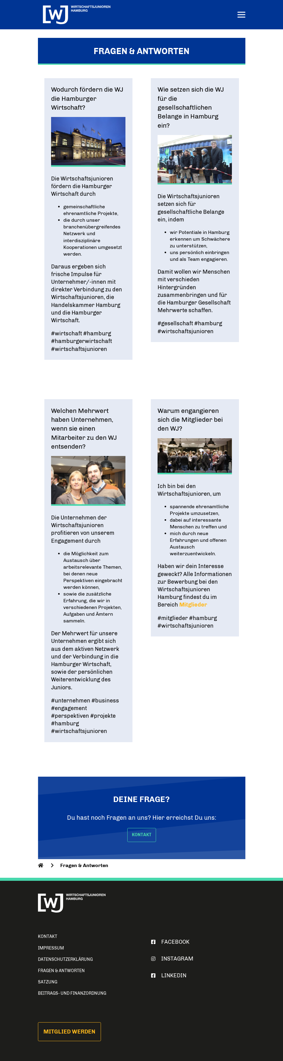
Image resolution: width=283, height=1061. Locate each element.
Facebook (169, 942)
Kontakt (47, 936)
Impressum (51, 948)
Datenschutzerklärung (65, 959)
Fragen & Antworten (61, 970)
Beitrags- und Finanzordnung (72, 993)
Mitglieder (193, 604)
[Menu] (241, 15)
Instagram (171, 958)
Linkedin (167, 975)
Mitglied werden (69, 1032)
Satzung (47, 982)
